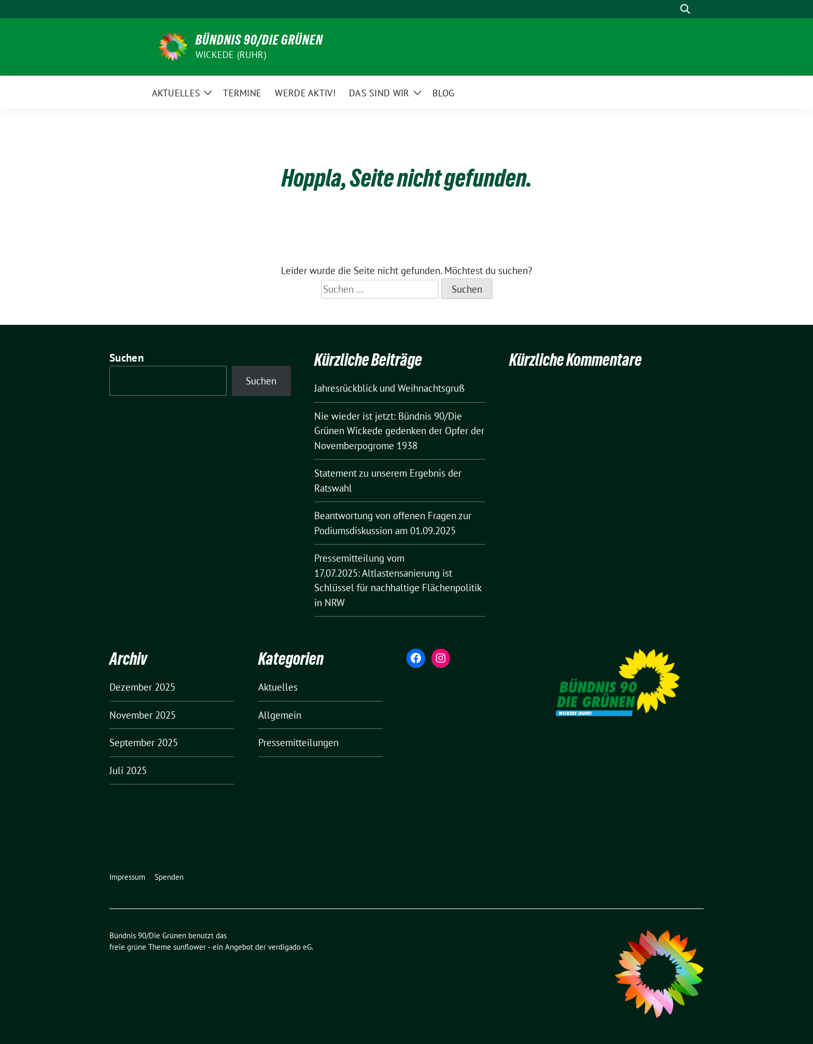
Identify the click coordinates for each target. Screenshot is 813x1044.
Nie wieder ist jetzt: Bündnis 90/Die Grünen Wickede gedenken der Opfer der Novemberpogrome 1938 (399, 431)
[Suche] (670, 9)
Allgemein (279, 715)
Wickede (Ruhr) (231, 55)
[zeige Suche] (685, 9)
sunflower (189, 947)
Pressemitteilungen (298, 742)
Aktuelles (278, 687)
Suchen (126, 358)
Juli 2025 (128, 770)
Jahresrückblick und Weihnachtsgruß (389, 388)
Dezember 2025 (142, 687)
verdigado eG (290, 947)
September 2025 (143, 742)
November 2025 (142, 715)
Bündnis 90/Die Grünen (259, 40)
